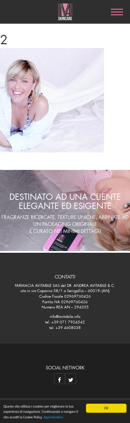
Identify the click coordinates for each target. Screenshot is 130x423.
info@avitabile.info (65, 316)
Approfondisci (53, 417)
